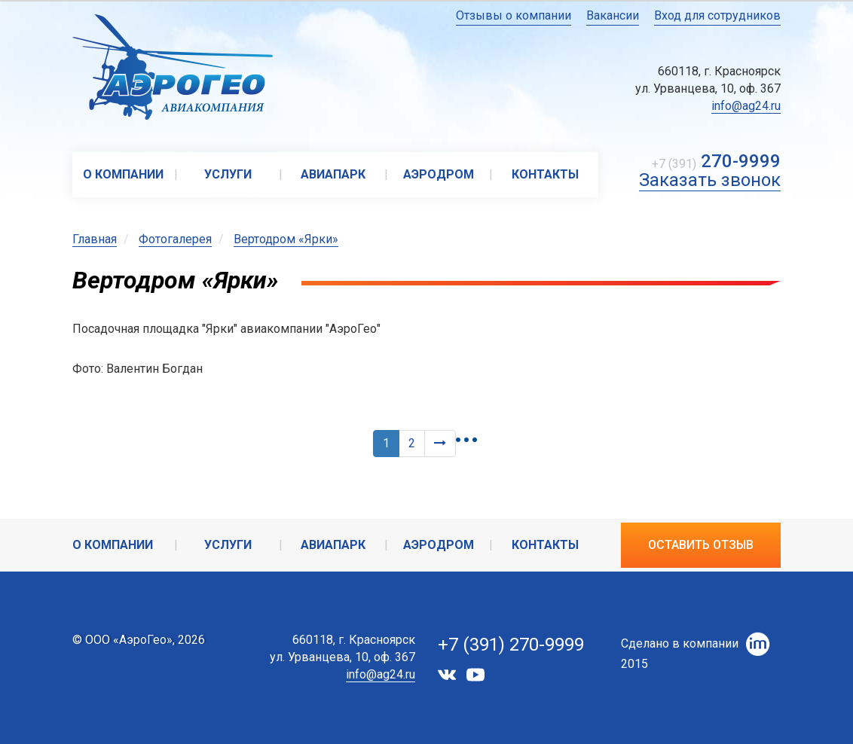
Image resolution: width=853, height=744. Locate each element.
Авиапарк (333, 174)
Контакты (545, 174)
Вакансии (612, 15)
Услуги (228, 174)
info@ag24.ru (746, 106)
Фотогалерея (175, 239)
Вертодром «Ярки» (286, 239)
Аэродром (438, 174)
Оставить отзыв (701, 545)
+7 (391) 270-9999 (511, 644)
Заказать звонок (710, 180)
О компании (123, 174)
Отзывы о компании (513, 15)
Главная (94, 239)
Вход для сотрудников (717, 15)
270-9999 (741, 161)
